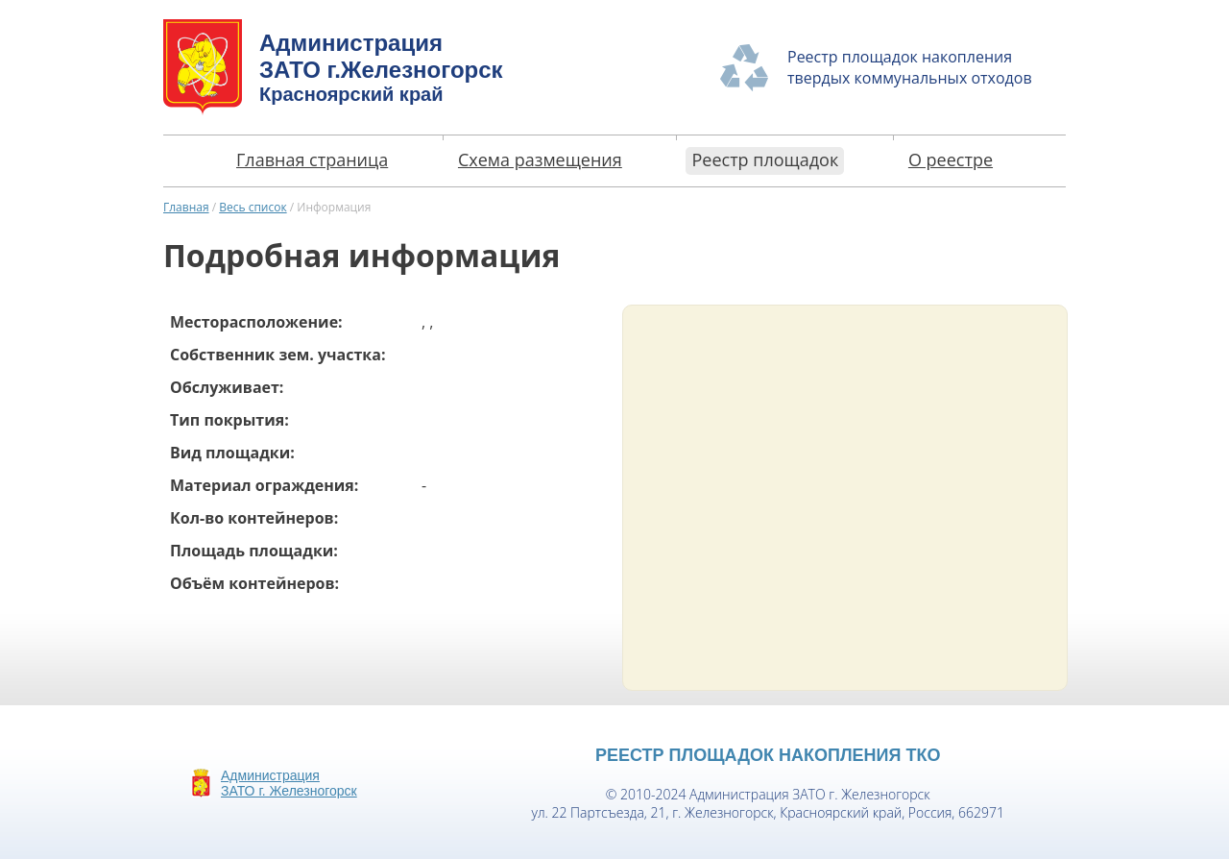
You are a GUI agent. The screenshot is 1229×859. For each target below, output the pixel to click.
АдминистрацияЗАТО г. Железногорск (289, 783)
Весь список (252, 207)
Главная (186, 207)
